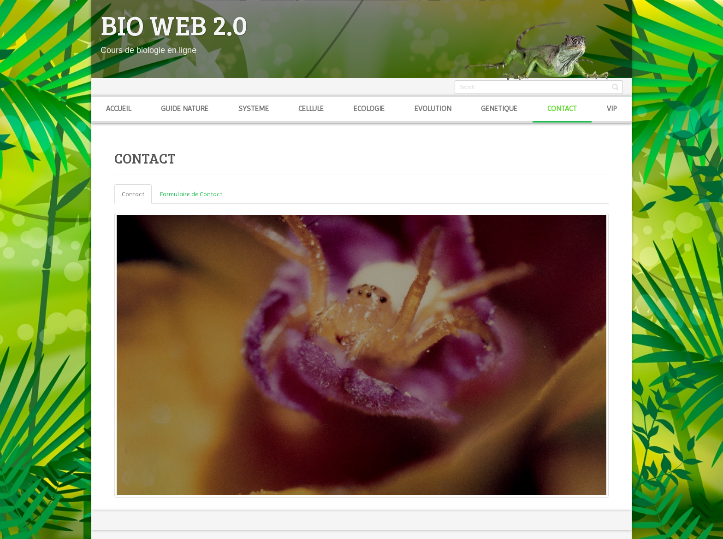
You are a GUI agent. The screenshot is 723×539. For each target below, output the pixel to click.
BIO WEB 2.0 (174, 24)
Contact (133, 194)
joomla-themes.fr (378, 534)
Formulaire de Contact (191, 194)
